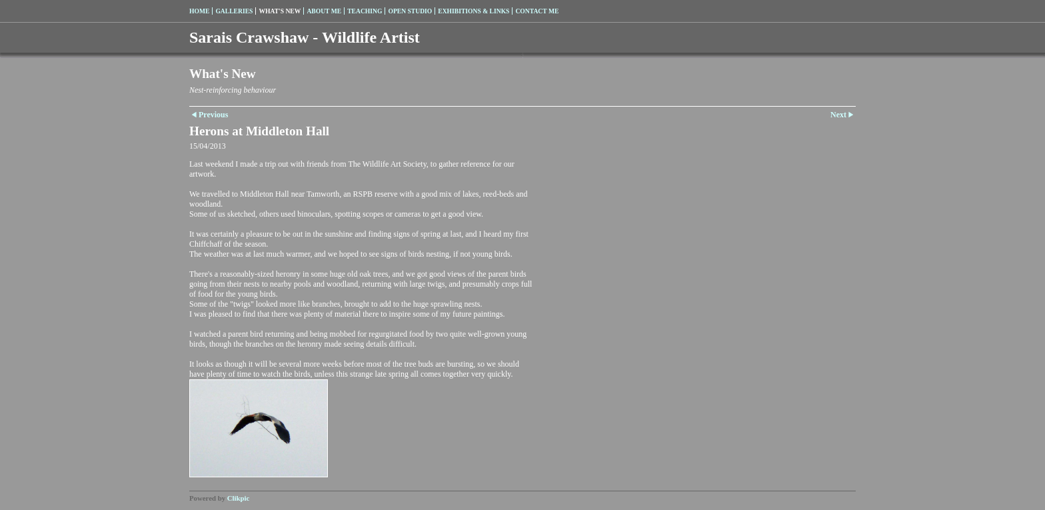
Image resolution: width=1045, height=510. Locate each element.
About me (324, 11)
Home (199, 11)
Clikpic (238, 498)
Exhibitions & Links (473, 11)
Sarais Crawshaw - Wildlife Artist (304, 37)
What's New (280, 11)
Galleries (234, 11)
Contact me (536, 11)
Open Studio (410, 11)
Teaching (364, 11)
